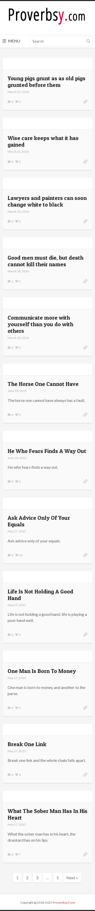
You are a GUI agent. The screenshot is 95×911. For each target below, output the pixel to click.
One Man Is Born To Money (42, 671)
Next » (72, 877)
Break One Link (27, 744)
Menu (11, 40)
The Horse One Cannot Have (43, 384)
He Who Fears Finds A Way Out (47, 451)
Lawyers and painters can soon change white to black (47, 201)
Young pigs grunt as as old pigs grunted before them (46, 81)
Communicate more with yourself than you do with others (40, 324)
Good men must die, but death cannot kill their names (45, 261)
